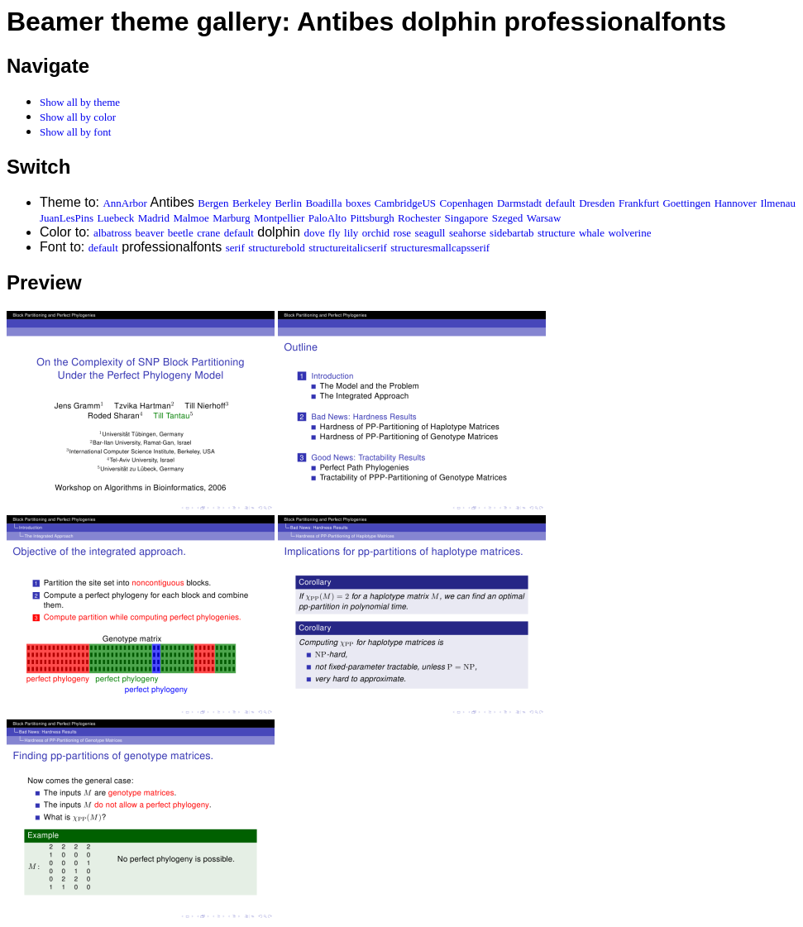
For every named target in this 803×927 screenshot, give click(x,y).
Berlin (288, 203)
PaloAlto (327, 218)
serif (235, 247)
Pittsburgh (372, 218)
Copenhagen (467, 203)
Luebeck (115, 218)
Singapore (467, 218)
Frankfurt (639, 203)
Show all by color (78, 117)
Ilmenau (778, 203)
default (561, 203)
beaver (150, 233)
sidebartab (511, 233)
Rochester (419, 218)
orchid (376, 233)
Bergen (213, 203)
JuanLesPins (66, 218)
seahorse (467, 233)
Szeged (507, 218)
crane (208, 233)
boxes (358, 203)
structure (556, 233)
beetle (181, 233)
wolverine (629, 233)
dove (314, 233)
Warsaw (544, 218)
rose (402, 233)
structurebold (276, 247)
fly (334, 233)
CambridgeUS (405, 203)
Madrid (154, 218)
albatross (112, 233)
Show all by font (75, 132)
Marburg (231, 218)
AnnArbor (124, 203)
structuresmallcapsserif (440, 247)
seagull (430, 233)
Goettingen (686, 203)
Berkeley (251, 203)
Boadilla (323, 203)
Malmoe (190, 218)
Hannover (736, 203)
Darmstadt (519, 203)
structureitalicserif (347, 247)
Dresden (596, 203)
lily (351, 233)
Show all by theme (80, 102)
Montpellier (279, 218)
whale (592, 233)
